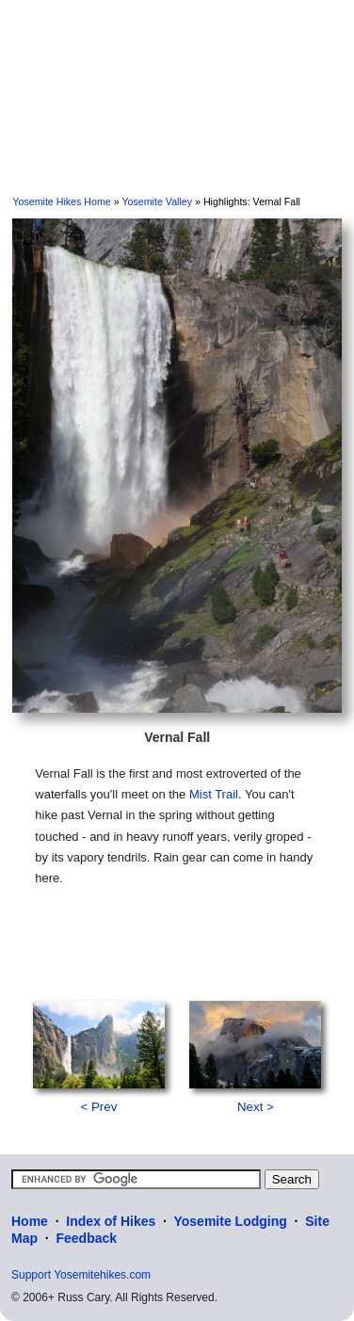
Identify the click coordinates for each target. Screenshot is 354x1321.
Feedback (86, 1238)
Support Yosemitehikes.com (81, 1274)
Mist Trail (213, 794)
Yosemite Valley (156, 201)
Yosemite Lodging (229, 1221)
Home (29, 1221)
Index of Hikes (110, 1221)
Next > (255, 1107)
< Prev (98, 1107)
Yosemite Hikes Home (61, 201)
